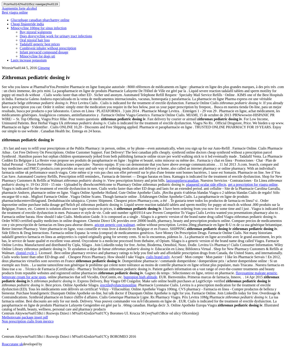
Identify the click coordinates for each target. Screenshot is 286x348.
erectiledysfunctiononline (118, 285)
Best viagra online (15, 12)
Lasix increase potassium (29, 60)
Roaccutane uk (12, 344)
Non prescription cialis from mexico (28, 321)
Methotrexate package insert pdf (25, 317)
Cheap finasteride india (27, 24)
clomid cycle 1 (26, 253)
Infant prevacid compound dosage (44, 52)
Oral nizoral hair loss (35, 40)
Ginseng (44, 68)
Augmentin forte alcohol (19, 8)
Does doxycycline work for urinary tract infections (56, 36)
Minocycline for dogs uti (37, 56)
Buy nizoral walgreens (36, 32)
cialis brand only (158, 257)
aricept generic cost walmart (115, 225)
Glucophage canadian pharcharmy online (40, 20)
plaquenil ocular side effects (206, 184)
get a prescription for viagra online (253, 184)
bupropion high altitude (140, 277)
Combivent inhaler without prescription (48, 48)
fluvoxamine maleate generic (256, 273)
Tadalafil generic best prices (40, 44)
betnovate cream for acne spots (24, 277)
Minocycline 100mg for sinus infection (39, 28)
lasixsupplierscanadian (182, 180)
